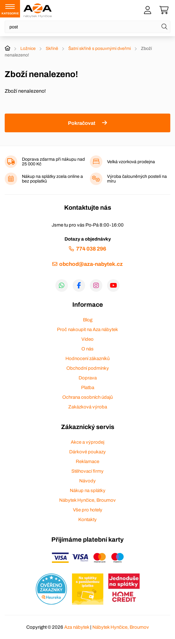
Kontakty (87, 519)
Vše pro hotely (87, 509)
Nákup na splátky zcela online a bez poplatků (52, 178)
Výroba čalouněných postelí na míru (137, 178)
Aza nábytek (76, 627)
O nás (87, 348)
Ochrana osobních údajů (87, 397)
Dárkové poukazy (87, 451)
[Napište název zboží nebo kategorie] (87, 27)
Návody (87, 480)
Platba (87, 387)
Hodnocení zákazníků (87, 358)
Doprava (88, 377)
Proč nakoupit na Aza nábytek (87, 329)
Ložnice (28, 48)
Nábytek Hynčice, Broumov (87, 500)
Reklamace (87, 461)
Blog (87, 319)
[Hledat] (164, 27)
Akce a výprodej (87, 442)
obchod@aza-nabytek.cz (91, 264)
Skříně (52, 48)
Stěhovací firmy (87, 471)
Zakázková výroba (87, 406)
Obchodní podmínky (87, 368)
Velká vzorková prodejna (131, 161)
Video (87, 339)
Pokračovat (81, 123)
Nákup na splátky (88, 490)
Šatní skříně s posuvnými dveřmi (99, 48)
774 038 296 (91, 249)
